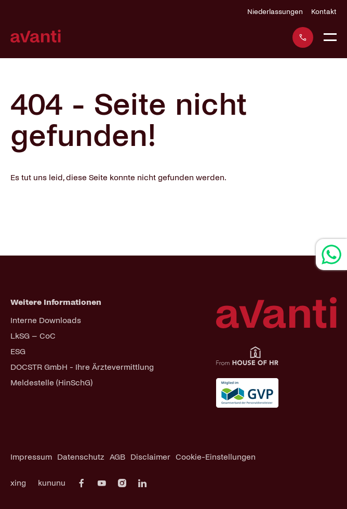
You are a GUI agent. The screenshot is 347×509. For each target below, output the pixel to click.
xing (18, 482)
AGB (117, 456)
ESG (17, 351)
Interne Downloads (45, 320)
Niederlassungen (275, 12)
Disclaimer (150, 456)
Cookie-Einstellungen (216, 456)
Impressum (31, 456)
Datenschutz (80, 456)
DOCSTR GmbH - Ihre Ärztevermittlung (82, 367)
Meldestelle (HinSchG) (51, 382)
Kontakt (324, 12)
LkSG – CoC (33, 335)
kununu (51, 482)
